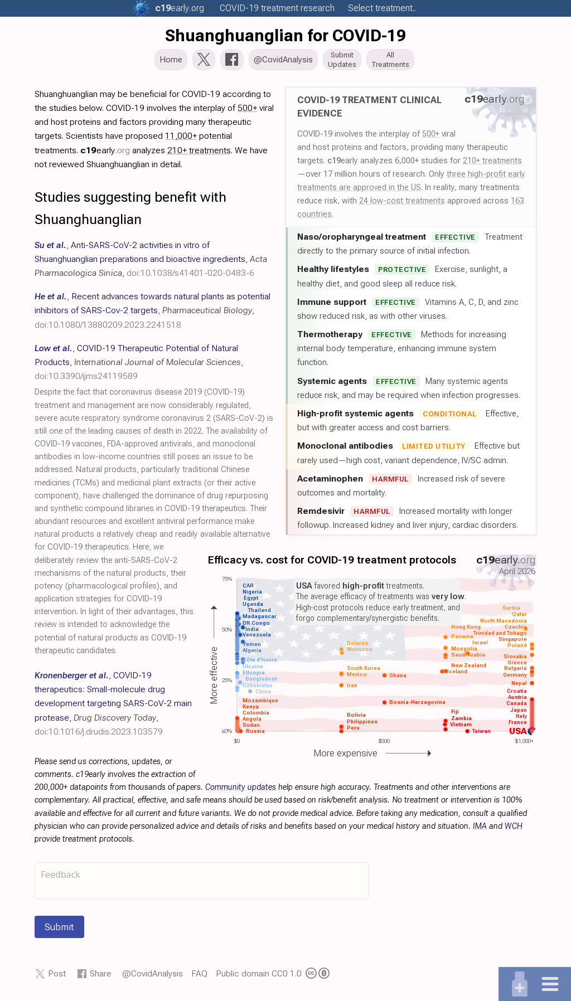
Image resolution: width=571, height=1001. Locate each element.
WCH (513, 829)
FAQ (199, 976)
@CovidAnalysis (152, 976)
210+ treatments (492, 164)
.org (179, 8)
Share (101, 976)
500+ (430, 137)
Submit (59, 930)
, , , (151, 262)
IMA (480, 829)
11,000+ (181, 139)
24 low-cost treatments (402, 204)
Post (57, 976)
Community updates (240, 790)
